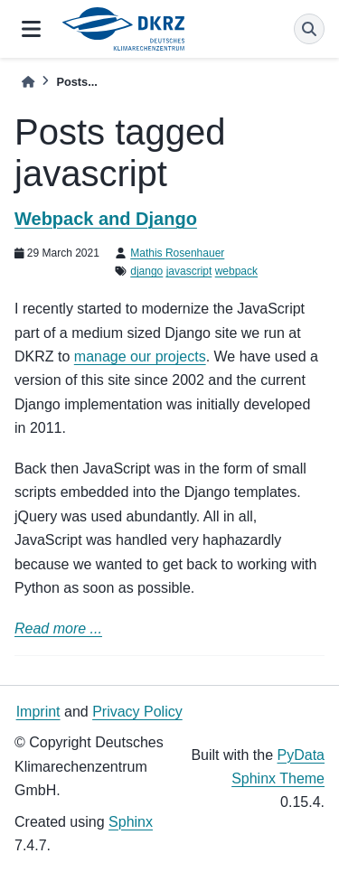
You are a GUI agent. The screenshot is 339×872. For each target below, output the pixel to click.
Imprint (38, 711)
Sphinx (130, 822)
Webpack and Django (105, 219)
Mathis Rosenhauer (177, 253)
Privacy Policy (137, 711)
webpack (236, 271)
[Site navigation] (31, 29)
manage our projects (140, 356)
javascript (189, 271)
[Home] (28, 81)
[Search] (309, 29)
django (146, 271)
